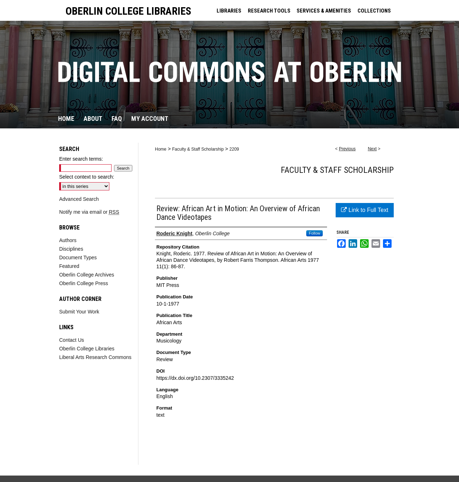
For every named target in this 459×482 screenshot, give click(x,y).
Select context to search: (86, 177)
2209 (234, 149)
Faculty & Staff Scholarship (198, 149)
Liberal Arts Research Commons (95, 357)
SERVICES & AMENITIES (324, 11)
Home (160, 149)
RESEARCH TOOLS (269, 11)
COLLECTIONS (374, 11)
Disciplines (71, 249)
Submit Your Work (79, 312)
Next (372, 148)
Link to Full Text (364, 210)
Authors (67, 240)
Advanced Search (79, 199)
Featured (69, 266)
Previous (347, 148)
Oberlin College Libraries (86, 348)
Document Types (78, 257)
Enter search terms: (81, 159)
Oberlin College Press (83, 283)
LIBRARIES (229, 11)
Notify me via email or (89, 212)
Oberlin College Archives (86, 275)
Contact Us (71, 340)
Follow (314, 233)
